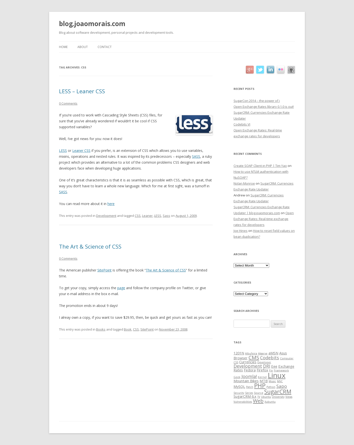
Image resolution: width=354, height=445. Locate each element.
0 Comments (68, 103)
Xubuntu (270, 401)
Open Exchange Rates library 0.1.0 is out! (264, 106)
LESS (63, 150)
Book (128, 329)
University (278, 396)
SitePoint (104, 270)
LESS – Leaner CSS (82, 91)
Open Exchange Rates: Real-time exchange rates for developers (264, 219)
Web (258, 400)
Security (239, 393)
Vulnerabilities (243, 401)
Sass (166, 215)
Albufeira (251, 353)
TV (258, 396)
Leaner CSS (81, 150)
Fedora (250, 369)
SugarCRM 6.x (245, 396)
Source (258, 393)
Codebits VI (242, 124)
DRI (266, 366)
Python (270, 387)
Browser (241, 357)
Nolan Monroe (244, 183)
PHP (260, 385)
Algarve (262, 353)
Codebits (269, 358)
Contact (105, 47)
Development (106, 215)
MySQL (239, 386)
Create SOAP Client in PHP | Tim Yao (260, 165)
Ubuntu (266, 396)
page (121, 288)
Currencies (247, 361)
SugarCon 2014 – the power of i (257, 100)
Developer (264, 362)
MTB (264, 380)
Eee (274, 366)
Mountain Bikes (246, 380)
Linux (276, 375)
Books (100, 329)
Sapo (281, 386)
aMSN (273, 352)
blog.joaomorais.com (92, 23)
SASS (196, 156)
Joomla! (249, 376)
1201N (239, 352)
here (111, 203)
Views (288, 396)
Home (63, 47)
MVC (280, 381)
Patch (249, 387)
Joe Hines (241, 230)
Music (272, 381)
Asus (283, 352)
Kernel (262, 377)
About (82, 47)
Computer (287, 358)
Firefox (262, 369)
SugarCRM (277, 392)
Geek (237, 377)
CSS (138, 215)
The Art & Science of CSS (90, 246)
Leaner (147, 215)
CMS (254, 357)
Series (249, 393)
